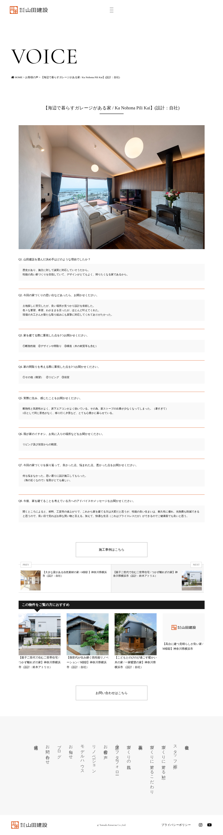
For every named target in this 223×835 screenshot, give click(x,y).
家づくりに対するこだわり (152, 767)
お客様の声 (106, 747)
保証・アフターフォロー (117, 757)
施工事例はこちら (111, 549)
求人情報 (36, 742)
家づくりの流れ (129, 754)
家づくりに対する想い (164, 760)
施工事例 (140, 742)
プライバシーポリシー (176, 824)
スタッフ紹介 (175, 752)
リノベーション (94, 757)
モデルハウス (82, 757)
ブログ (59, 749)
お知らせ (71, 749)
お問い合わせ (48, 752)
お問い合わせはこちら (112, 693)
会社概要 (187, 742)
